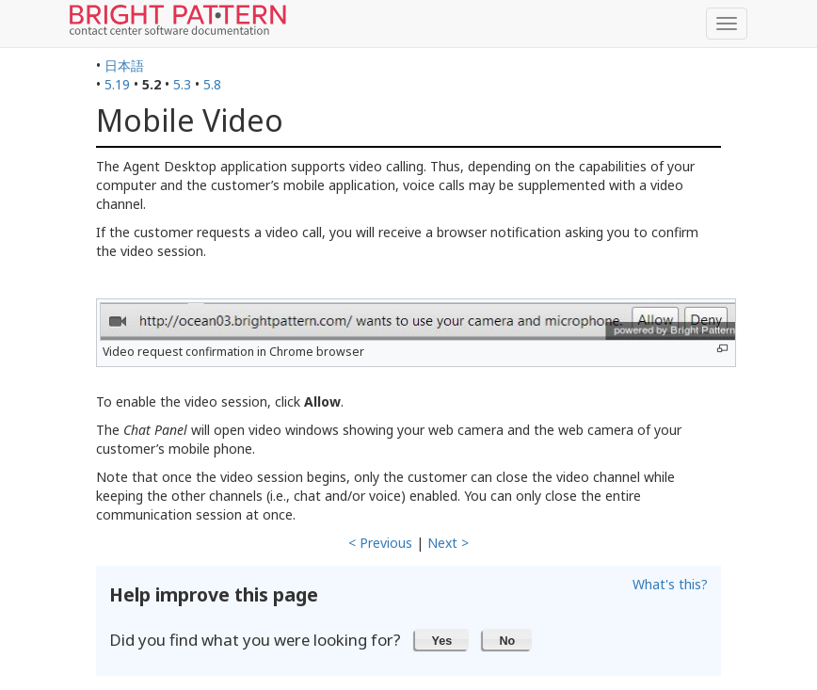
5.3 (182, 84)
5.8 (212, 84)
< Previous (380, 543)
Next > (448, 543)
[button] (442, 639)
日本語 (124, 65)
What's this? (670, 584)
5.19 (117, 84)
